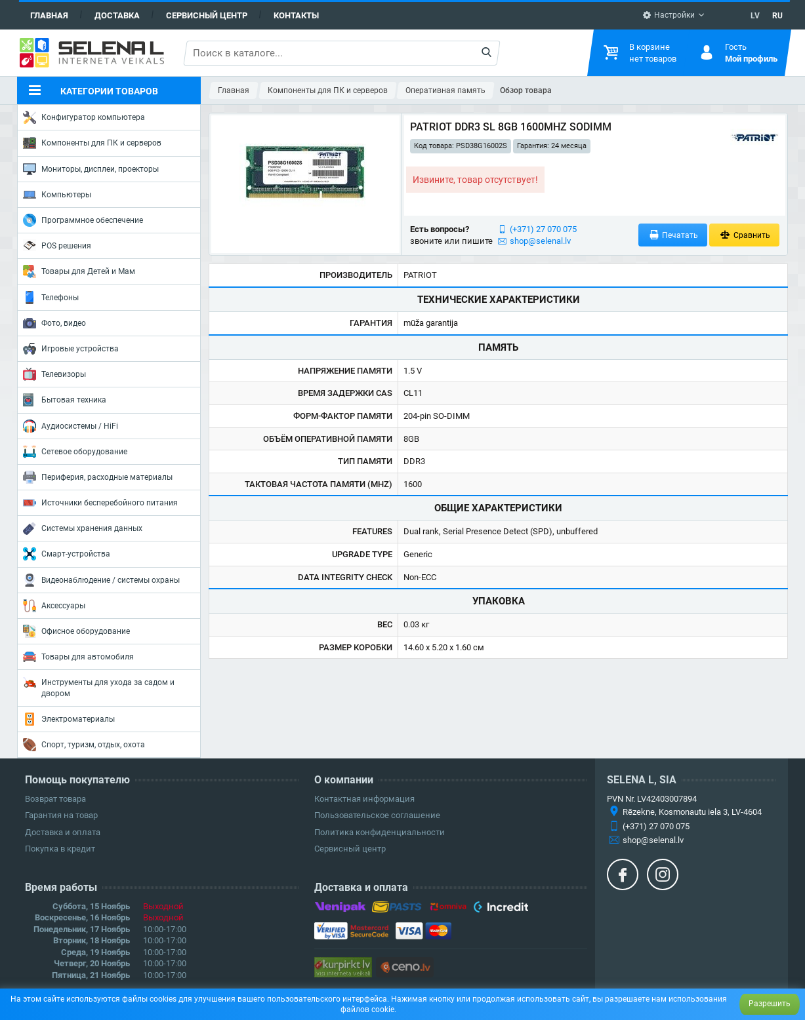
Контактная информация (364, 799)
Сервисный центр (206, 15)
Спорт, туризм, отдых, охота (84, 744)
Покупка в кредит (60, 848)
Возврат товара (55, 799)
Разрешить (770, 1003)
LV (755, 15)
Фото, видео (54, 323)
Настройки (668, 15)
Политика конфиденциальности (379, 832)
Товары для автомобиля (78, 656)
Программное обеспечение (83, 220)
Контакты (296, 15)
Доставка (117, 15)
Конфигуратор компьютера (84, 117)
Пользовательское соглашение (377, 815)
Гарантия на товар (61, 815)
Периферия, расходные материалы (98, 477)
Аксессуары (54, 605)
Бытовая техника (64, 399)
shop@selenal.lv (540, 241)
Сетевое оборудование (75, 451)
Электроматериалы (69, 719)
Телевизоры (54, 374)
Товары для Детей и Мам (79, 271)
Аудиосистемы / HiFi (70, 426)
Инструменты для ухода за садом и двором (99, 686)
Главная (49, 15)
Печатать (673, 235)
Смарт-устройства (66, 553)
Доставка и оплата (62, 832)
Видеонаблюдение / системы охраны (101, 580)
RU (777, 15)
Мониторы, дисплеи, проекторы (91, 169)
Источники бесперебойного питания (100, 502)
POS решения (57, 245)
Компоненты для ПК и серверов (92, 142)
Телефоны (51, 297)
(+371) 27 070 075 (543, 229)
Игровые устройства (71, 348)
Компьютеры (57, 194)
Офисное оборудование (76, 631)
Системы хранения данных (82, 528)
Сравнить (744, 235)
